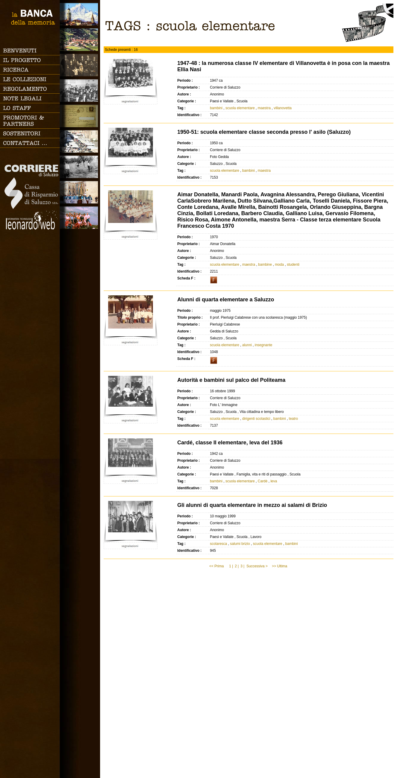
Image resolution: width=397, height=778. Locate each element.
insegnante (263, 345)
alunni (247, 345)
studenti (293, 264)
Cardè (263, 481)
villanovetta (283, 108)
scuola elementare (240, 108)
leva (273, 481)
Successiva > (257, 566)
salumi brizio (240, 544)
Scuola (80, 90)
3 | (242, 566)
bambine (265, 264)
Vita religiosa (80, 192)
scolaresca (218, 544)
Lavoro (80, 167)
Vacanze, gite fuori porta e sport (80, 217)
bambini (216, 108)
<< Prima (217, 566)
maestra (264, 108)
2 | (237, 566)
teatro (293, 419)
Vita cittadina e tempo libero (80, 141)
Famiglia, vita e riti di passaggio (80, 65)
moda (279, 264)
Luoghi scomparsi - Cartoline (80, 116)
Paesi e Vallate (80, 39)
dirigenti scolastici (256, 419)
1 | (231, 566)
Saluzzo (80, 14)
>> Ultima (280, 566)
